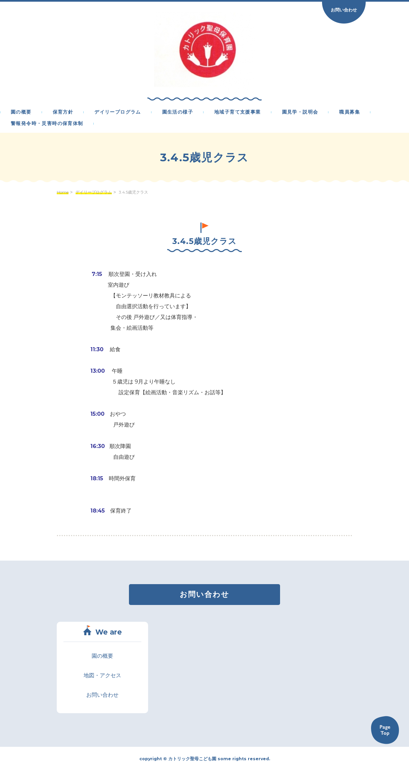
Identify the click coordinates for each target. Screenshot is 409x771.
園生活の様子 (177, 112)
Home (63, 192)
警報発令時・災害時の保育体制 (47, 123)
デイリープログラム (117, 112)
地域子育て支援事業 (237, 112)
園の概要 (21, 112)
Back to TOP (385, 730)
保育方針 (63, 112)
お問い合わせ (344, 9)
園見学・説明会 (300, 112)
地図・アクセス (102, 675)
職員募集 (349, 112)
